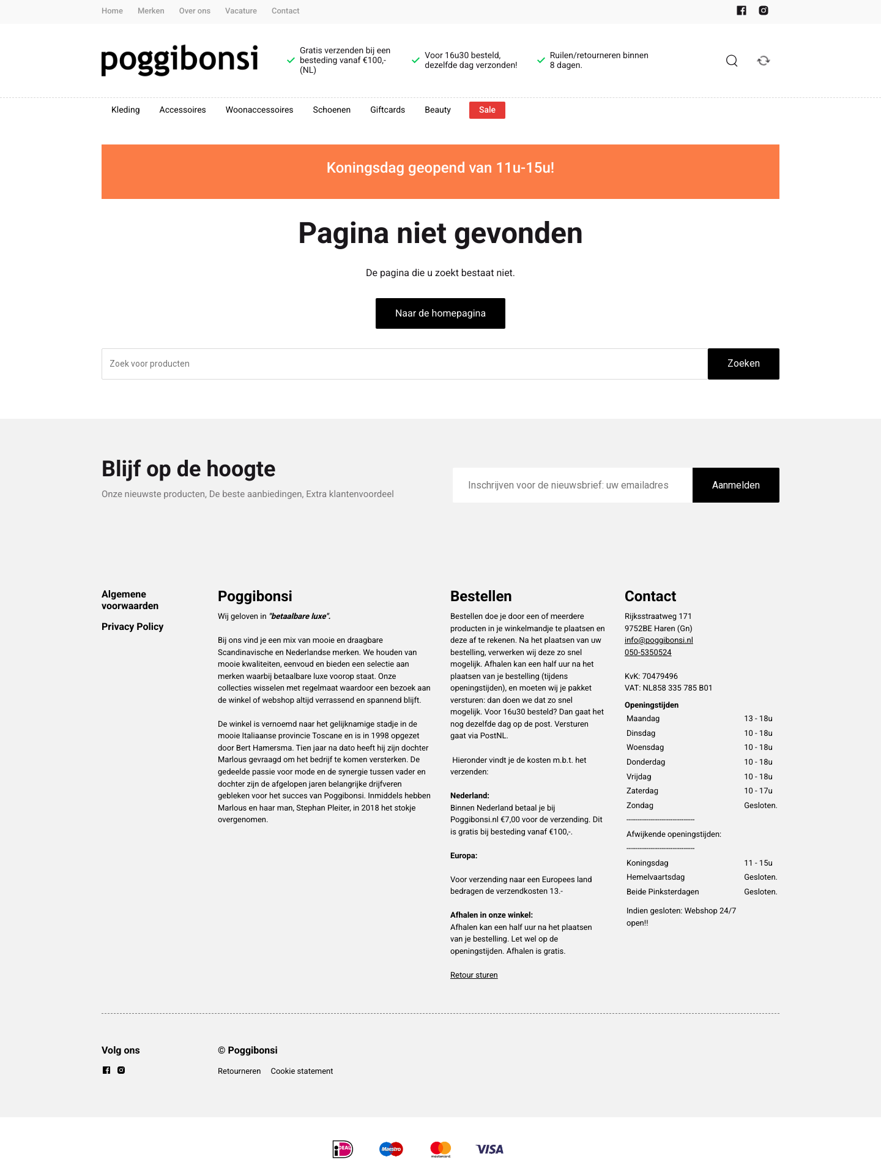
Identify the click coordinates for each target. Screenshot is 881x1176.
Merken (151, 11)
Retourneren (239, 1071)
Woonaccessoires (260, 110)
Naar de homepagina (440, 313)
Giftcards (387, 110)
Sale (487, 110)
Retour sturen (474, 975)
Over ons (194, 11)
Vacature (241, 11)
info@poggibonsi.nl (659, 640)
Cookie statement (301, 1071)
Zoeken (743, 363)
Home (112, 11)
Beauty (438, 110)
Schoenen (332, 110)
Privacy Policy (132, 626)
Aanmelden (736, 485)
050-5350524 (648, 652)
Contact (286, 11)
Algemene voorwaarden (130, 599)
